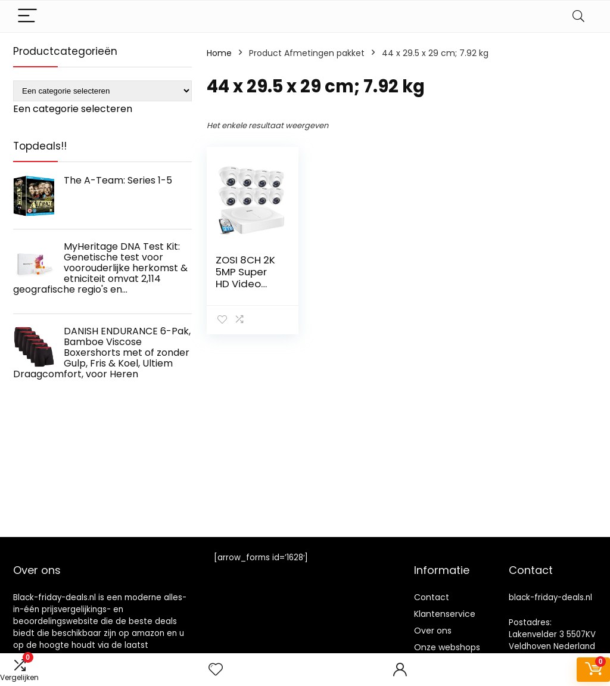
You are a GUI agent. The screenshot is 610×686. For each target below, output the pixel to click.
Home (219, 53)
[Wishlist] (215, 669)
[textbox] (72, 109)
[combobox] (72, 109)
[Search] (578, 16)
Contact (431, 597)
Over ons (433, 631)
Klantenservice (444, 614)
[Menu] (27, 16)
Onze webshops (447, 647)
